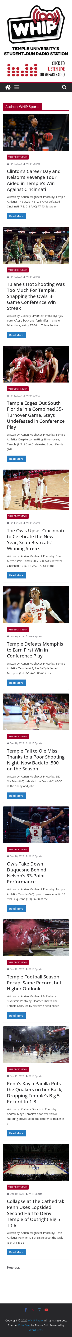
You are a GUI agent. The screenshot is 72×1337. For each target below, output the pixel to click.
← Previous (11, 1267)
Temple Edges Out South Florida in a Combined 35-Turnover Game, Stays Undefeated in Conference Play (36, 415)
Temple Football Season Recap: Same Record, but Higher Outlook (34, 982)
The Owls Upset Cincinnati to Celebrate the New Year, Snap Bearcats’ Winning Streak (35, 539)
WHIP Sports (33, 163)
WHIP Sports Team (17, 157)
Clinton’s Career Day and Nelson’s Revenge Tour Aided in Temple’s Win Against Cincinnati (34, 180)
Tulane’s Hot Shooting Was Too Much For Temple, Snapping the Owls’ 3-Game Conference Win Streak (36, 296)
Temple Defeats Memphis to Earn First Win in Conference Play (35, 650)
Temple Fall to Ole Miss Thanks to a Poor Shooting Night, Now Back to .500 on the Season (36, 760)
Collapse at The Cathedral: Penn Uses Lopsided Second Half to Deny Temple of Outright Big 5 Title (35, 1213)
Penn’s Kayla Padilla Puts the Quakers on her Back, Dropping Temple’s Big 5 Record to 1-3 (34, 1092)
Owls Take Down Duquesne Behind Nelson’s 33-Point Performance (26, 873)
